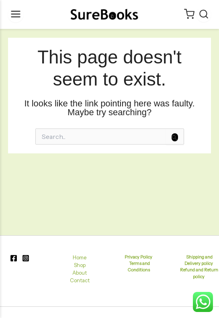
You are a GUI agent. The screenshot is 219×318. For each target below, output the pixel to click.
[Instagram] (25, 258)
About (79, 273)
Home (79, 258)
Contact (80, 280)
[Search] (203, 14)
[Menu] (15, 14)
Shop (80, 265)
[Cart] (189, 14)
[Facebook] (13, 258)
